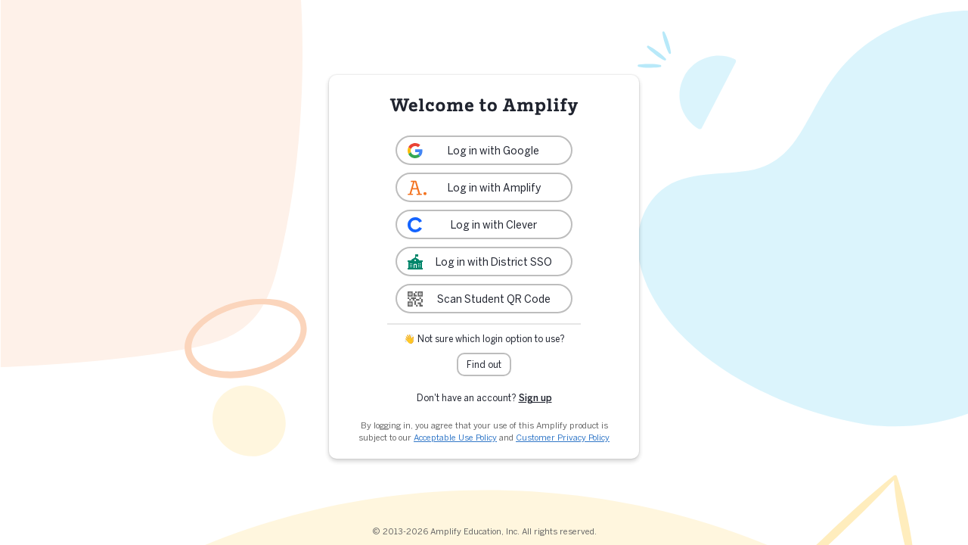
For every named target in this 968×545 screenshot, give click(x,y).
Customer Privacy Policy (563, 437)
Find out (484, 364)
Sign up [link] (535, 397)
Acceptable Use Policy (455, 437)
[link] (484, 150)
